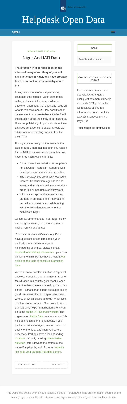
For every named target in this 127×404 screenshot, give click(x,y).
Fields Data (36, 316)
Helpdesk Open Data (63, 19)
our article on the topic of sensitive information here (40, 261)
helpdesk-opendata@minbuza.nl (33, 252)
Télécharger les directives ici (93, 127)
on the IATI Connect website (42, 311)
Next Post (58, 365)
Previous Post (27, 365)
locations (20, 338)
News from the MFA (41, 51)
